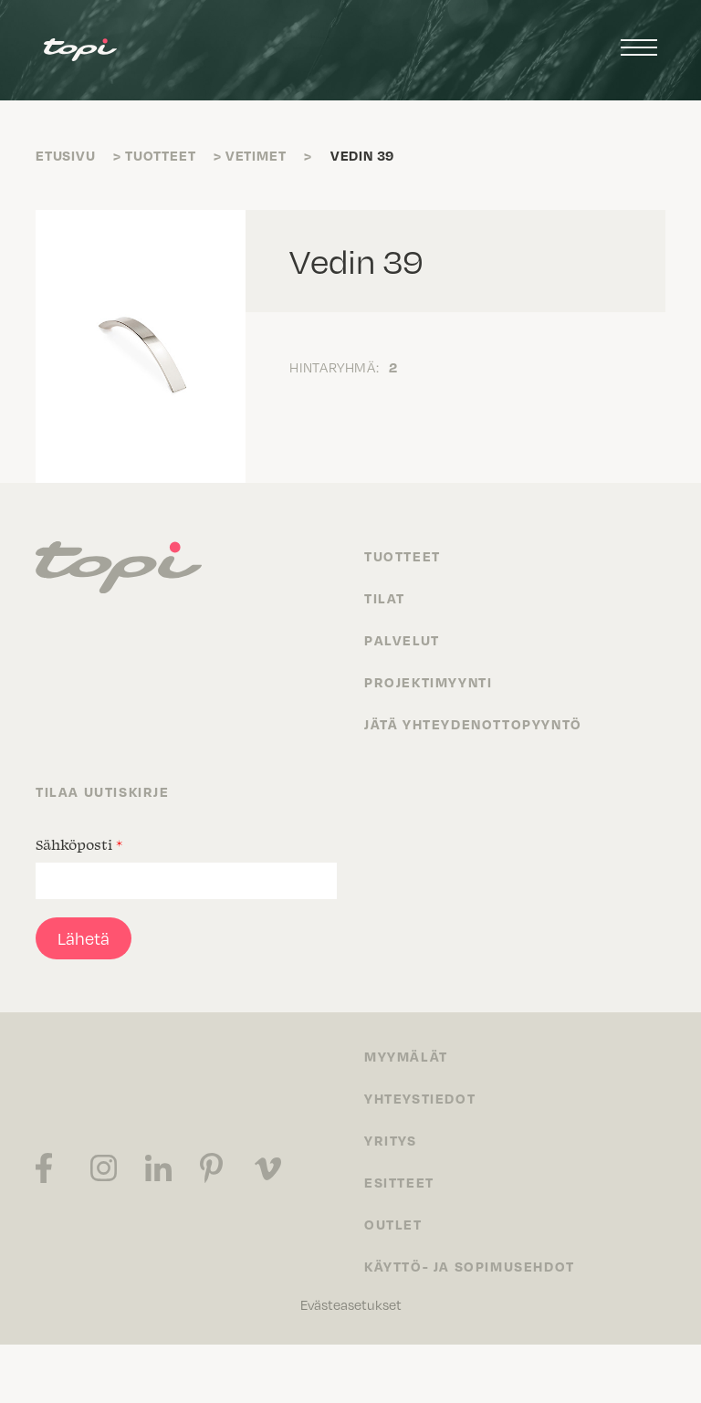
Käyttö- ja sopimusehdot (469, 1266)
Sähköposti (79, 844)
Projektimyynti (428, 682)
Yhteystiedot (420, 1098)
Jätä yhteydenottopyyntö (473, 724)
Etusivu (66, 155)
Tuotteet (160, 155)
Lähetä (84, 938)
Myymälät (406, 1056)
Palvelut (402, 640)
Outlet (393, 1224)
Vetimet (256, 155)
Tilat (384, 598)
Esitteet (399, 1182)
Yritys (390, 1140)
